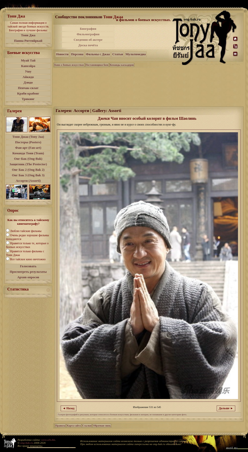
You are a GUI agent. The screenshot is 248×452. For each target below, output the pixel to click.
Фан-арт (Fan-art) (28, 148)
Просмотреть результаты (28, 272)
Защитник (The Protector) (28, 164)
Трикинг (28, 99)
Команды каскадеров (122, 65)
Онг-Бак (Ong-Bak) (28, 158)
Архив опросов (28, 277)
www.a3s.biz (48, 439)
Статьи (117, 54)
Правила (60, 425)
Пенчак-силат (28, 88)
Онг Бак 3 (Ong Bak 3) (28, 175)
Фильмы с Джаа (98, 54)
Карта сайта (74, 425)
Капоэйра (28, 66)
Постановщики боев (97, 65)
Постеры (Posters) (28, 142)
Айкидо (28, 77)
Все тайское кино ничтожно (28, 259)
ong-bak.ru (26, 442)
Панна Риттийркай (28, 40)
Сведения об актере (88, 40)
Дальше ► (226, 408)
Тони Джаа (113, 17)
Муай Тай (28, 60)
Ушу (28, 71)
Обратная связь (102, 425)
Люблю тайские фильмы (25, 231)
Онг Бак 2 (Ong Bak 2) (28, 170)
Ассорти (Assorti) (28, 180)
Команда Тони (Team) (28, 153)
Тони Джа (28, 35)
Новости (62, 54)
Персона (77, 54)
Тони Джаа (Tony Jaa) (28, 136)
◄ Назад (68, 408)
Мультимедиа (136, 54)
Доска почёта (88, 45)
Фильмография (88, 34)
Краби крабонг (28, 93)
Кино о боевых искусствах (69, 65)
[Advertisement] (144, 37)
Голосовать (28, 266)
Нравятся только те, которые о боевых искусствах (27, 245)
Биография (88, 28)
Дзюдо (28, 82)
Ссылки (87, 425)
